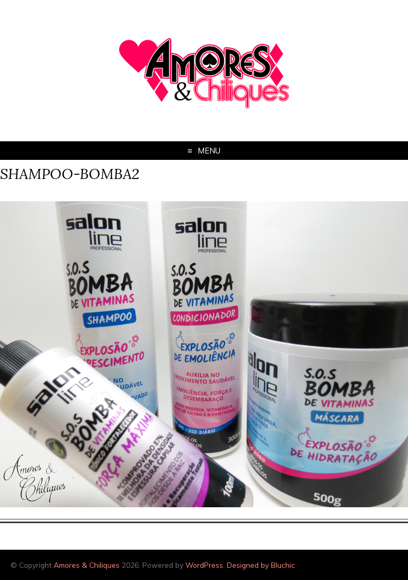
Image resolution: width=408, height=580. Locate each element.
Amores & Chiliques (87, 564)
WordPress (204, 564)
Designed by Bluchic (261, 564)
